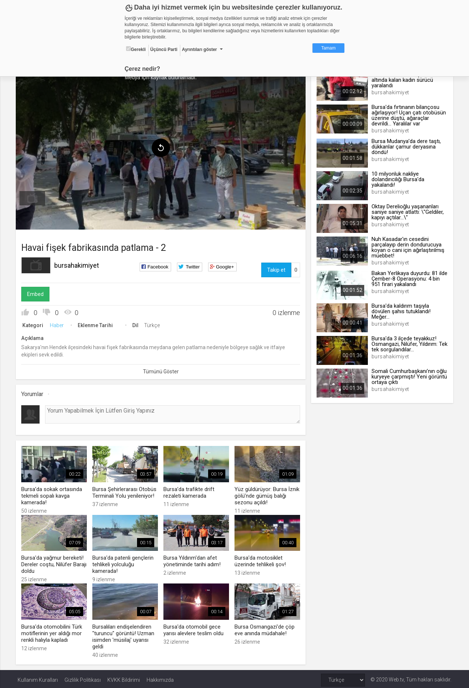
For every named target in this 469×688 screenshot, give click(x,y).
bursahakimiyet (78, 264)
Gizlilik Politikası (82, 678)
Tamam (328, 48)
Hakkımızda (160, 678)
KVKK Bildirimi (123, 678)
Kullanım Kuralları (38, 678)
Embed (37, 293)
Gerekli (136, 49)
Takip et (275, 269)
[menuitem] (34, 197)
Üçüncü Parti (163, 49)
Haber (59, 324)
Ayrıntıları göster (199, 49)
